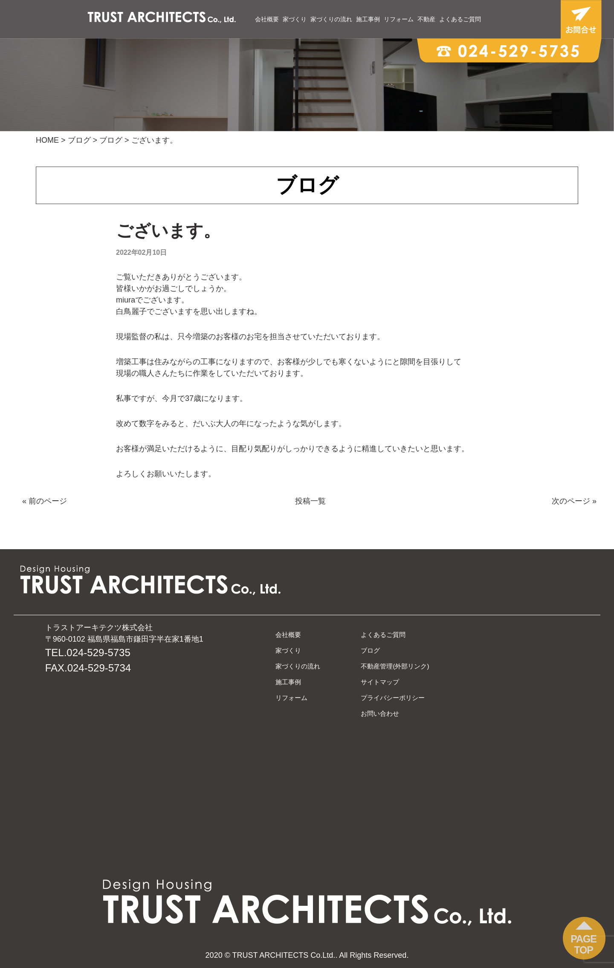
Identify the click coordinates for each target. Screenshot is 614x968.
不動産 (426, 19)
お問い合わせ (380, 713)
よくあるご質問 (460, 19)
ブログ (370, 650)
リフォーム (399, 19)
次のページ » (574, 501)
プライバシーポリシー (393, 697)
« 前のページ (44, 501)
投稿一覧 (310, 501)
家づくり (295, 19)
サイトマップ (380, 682)
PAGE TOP (584, 944)
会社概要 (267, 19)
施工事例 (368, 19)
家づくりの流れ (331, 19)
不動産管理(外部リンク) (395, 666)
